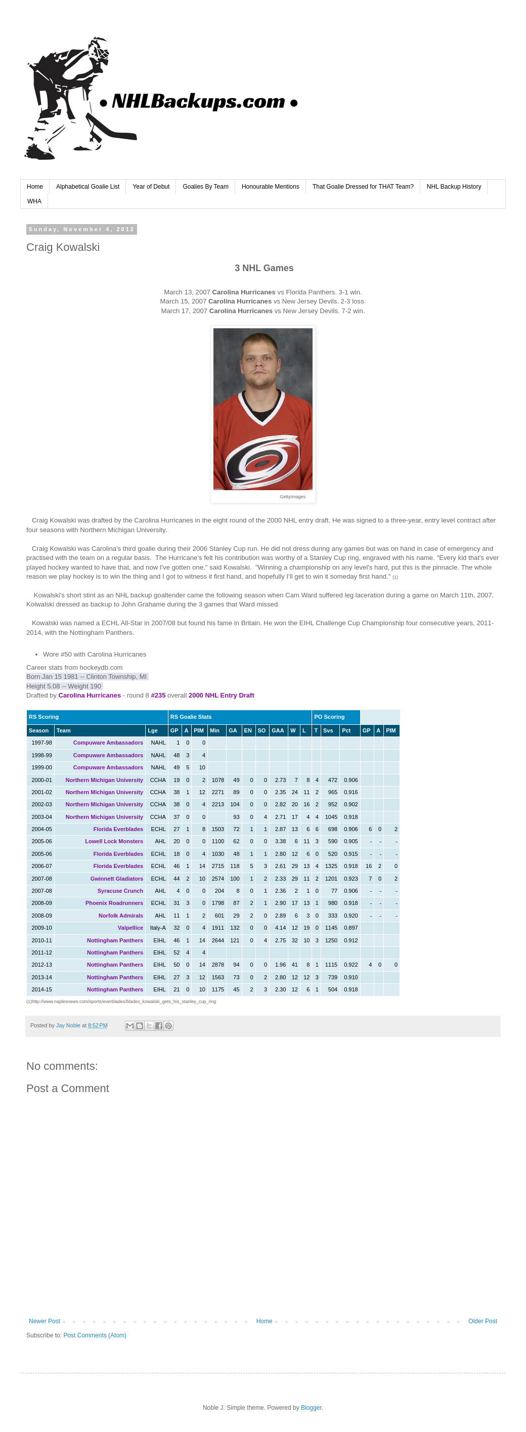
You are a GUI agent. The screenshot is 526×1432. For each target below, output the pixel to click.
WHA (34, 201)
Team (64, 730)
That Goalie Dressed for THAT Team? (363, 186)
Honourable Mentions (270, 186)
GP (174, 730)
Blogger (311, 1407)
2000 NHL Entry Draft (221, 695)
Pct (346, 730)
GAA (278, 730)
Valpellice (130, 928)
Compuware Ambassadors (108, 743)
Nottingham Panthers (115, 940)
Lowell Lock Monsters (114, 841)
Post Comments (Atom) (94, 1335)
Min (215, 730)
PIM (199, 730)
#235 (158, 695)
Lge (153, 730)
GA (233, 730)
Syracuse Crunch (120, 891)
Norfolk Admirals (121, 916)
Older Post (482, 1321)
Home (35, 186)
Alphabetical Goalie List (87, 186)
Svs (328, 730)
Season (39, 730)
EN (248, 730)
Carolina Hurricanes (90, 695)
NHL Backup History (454, 186)
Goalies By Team (206, 186)
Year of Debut (151, 186)
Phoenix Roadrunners (114, 903)
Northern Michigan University (104, 780)
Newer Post (44, 1321)
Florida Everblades (118, 829)
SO (262, 730)
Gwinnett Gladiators (117, 879)
